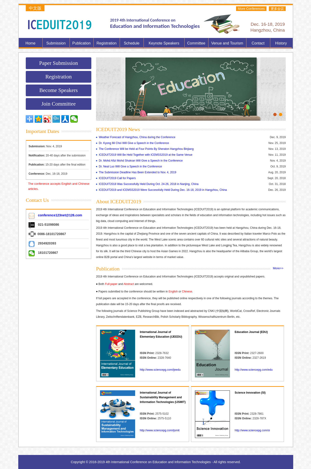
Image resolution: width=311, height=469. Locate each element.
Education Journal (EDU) (251, 332)
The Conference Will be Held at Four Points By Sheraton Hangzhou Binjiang (146, 149)
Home (31, 43)
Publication (81, 43)
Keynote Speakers (164, 43)
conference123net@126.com (60, 215)
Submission (56, 43)
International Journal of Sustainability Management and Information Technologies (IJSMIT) (163, 397)
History (281, 43)
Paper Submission (58, 63)
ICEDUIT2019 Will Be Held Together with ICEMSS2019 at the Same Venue (145, 154)
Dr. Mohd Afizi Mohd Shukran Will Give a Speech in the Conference (141, 160)
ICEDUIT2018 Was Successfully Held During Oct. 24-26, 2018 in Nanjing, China (149, 184)
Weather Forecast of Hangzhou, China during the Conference (137, 137)
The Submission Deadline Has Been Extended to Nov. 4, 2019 (137, 172)
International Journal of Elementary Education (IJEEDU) (161, 334)
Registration (106, 43)
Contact (258, 43)
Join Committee (58, 104)
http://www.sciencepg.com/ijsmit (159, 430)
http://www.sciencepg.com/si (252, 430)
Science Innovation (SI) (250, 392)
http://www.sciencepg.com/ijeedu (160, 369)
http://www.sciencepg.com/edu (254, 369)
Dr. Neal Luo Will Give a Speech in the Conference (130, 166)
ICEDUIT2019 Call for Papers (117, 178)
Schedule (132, 43)
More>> (278, 268)
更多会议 (277, 9)
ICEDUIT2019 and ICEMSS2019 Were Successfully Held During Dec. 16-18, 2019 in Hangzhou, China (163, 190)
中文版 (35, 8)
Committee (196, 43)
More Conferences (251, 9)
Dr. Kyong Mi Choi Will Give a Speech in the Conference (134, 143)
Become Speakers (58, 90)
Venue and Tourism (227, 43)
